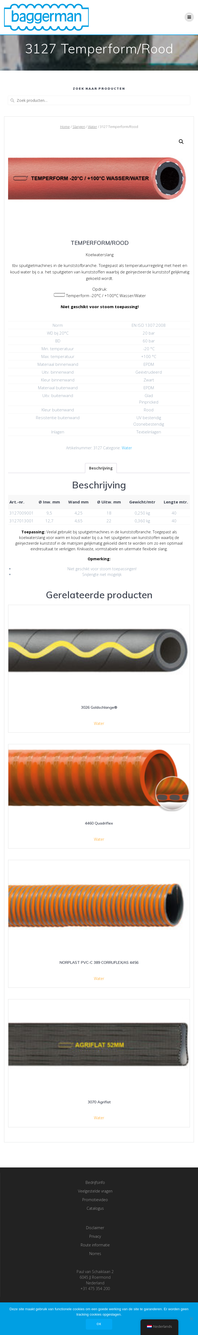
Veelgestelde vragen (95, 1191)
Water (92, 126)
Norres (95, 1253)
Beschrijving (101, 468)
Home (65, 126)
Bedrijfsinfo (95, 1182)
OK (99, 1324)
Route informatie (95, 1244)
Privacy (95, 1236)
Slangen (79, 126)
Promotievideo (95, 1199)
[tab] (101, 468)
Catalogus (95, 1208)
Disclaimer (95, 1227)
